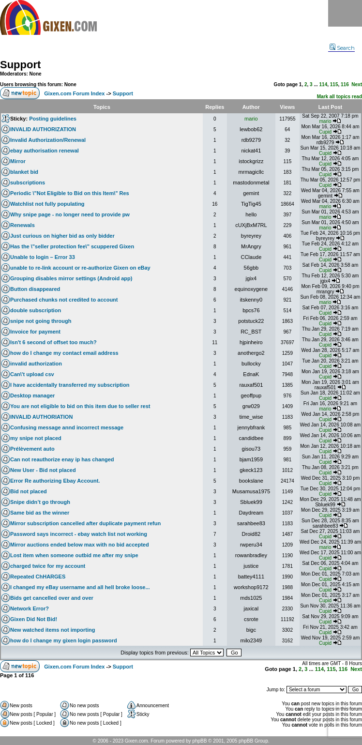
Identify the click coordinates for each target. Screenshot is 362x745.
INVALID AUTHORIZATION (43, 129)
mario (251, 119)
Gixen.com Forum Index (74, 93)
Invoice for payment (35, 331)
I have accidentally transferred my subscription (69, 385)
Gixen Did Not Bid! (33, 619)
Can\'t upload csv (32, 374)
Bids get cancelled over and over (51, 598)
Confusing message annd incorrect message (66, 427)
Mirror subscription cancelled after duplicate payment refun (85, 523)
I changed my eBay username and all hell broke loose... (80, 587)
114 (323, 84)
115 (334, 84)
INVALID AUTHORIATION (41, 417)
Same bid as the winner (39, 513)
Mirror (18, 161)
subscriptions (27, 182)
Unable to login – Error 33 (42, 257)
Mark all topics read (339, 96)
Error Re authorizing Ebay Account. (55, 481)
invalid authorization (36, 363)
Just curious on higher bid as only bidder (62, 236)
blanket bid (24, 172)
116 (345, 84)
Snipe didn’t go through (40, 502)
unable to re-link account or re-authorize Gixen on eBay (80, 268)
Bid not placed (28, 491)
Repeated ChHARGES (37, 576)
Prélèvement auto (32, 449)
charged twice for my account (47, 566)
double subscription (35, 310)
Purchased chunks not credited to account (64, 300)
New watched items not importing (52, 630)
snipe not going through (40, 321)
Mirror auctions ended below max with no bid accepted (79, 544)
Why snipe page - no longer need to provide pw (70, 214)
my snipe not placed (35, 438)
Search (342, 48)
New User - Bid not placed (43, 470)
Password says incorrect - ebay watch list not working (78, 534)
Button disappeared (35, 289)
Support (20, 65)
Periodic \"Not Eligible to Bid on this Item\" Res (69, 193)
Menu (345, 13)
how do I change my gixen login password (63, 640)
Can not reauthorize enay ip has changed (62, 459)
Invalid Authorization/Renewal (48, 140)
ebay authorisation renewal (44, 150)
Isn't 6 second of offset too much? (53, 342)
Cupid (325, 132)
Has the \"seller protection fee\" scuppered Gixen (72, 246)
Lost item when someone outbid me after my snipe (74, 555)
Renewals (22, 225)
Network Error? (29, 608)
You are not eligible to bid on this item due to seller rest (80, 406)
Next (356, 84)
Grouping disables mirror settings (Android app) (71, 278)
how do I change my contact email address (64, 353)
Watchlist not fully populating (47, 204)
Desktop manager (32, 395)
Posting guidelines (52, 119)
